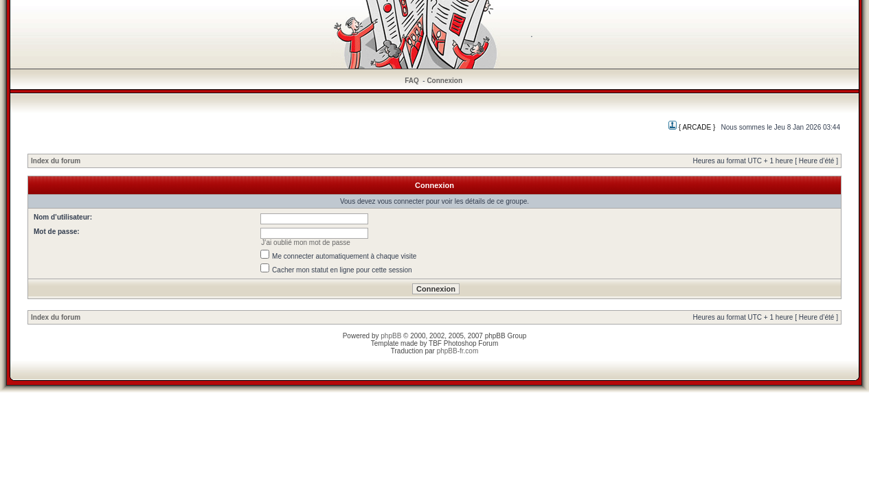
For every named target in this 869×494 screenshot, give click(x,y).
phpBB (391, 336)
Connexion (444, 80)
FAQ (412, 80)
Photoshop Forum (471, 343)
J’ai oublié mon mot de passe (305, 242)
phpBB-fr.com (458, 351)
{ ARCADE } (691, 127)
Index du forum (55, 161)
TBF (435, 343)
